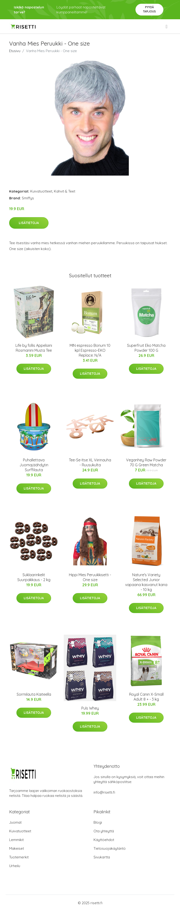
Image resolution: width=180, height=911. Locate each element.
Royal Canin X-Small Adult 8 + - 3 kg (146, 697)
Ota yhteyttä (104, 831)
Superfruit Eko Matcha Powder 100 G (146, 348)
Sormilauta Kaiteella (34, 694)
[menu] (167, 26)
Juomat (15, 822)
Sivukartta (102, 857)
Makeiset (16, 848)
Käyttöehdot (104, 840)
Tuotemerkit (19, 857)
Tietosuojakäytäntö (110, 848)
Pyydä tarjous (149, 9)
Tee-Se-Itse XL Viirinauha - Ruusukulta (90, 462)
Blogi (98, 822)
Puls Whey (90, 708)
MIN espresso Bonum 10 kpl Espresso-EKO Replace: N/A (90, 350)
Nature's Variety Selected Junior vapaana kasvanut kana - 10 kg (146, 582)
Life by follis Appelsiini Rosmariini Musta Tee (33, 348)
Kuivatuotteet (41, 191)
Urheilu (14, 866)
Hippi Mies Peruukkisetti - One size (90, 577)
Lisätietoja (29, 223)
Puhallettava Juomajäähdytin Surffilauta (33, 465)
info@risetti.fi (104, 792)
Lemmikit (16, 840)
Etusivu (14, 51)
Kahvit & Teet (64, 191)
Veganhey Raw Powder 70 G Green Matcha (146, 462)
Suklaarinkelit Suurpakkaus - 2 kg (33, 577)
